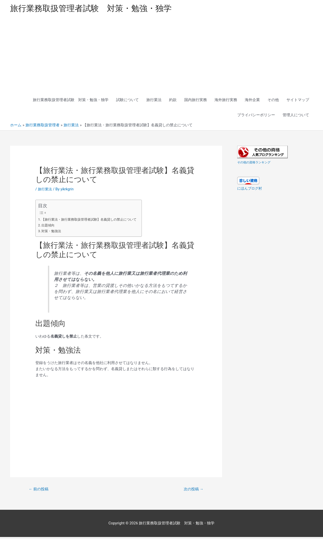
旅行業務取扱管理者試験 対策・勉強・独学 (98, 9)
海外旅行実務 (225, 101)
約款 (173, 101)
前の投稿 (39, 491)
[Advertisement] (161, 56)
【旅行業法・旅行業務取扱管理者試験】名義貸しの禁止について (93, 221)
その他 (273, 101)
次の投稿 (192, 491)
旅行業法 (154, 101)
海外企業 (252, 101)
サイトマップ (297, 101)
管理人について (296, 116)
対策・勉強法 (52, 232)
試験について (127, 101)
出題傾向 (49, 227)
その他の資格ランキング (256, 164)
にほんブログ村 (250, 190)
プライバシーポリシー (256, 116)
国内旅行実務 (195, 101)
